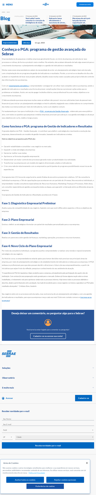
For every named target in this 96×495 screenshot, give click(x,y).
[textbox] (49, 430)
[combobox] (48, 430)
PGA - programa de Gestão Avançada (54, 111)
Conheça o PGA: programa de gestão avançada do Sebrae (44, 51)
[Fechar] (87, 463)
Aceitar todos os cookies (25, 480)
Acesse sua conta (85, 4)
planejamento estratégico (19, 86)
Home (3, 12)
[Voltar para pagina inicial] (48, 353)
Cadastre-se (83, 398)
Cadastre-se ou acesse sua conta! (48, 336)
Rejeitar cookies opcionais (65, 480)
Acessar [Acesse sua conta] (9, 398)
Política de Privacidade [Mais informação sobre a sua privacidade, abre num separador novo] (37, 473)
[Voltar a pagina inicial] (48, 4)
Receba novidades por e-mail (48, 445)
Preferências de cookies (45, 486)
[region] (45, 476)
